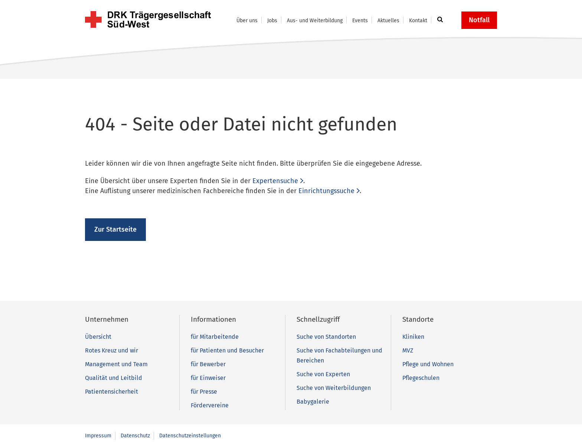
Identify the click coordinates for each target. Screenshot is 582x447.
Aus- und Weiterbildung (315, 20)
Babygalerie (313, 401)
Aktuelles (388, 20)
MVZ (407, 350)
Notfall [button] (479, 20)
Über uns (247, 20)
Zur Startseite (115, 229)
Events (360, 20)
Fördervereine (210, 405)
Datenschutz (135, 436)
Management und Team (116, 364)
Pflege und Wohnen (428, 364)
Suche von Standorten (326, 336)
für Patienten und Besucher (227, 350)
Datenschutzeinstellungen (190, 436)
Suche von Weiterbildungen (334, 387)
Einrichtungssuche (326, 191)
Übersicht (98, 336)
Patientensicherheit (111, 391)
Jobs (272, 20)
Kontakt (418, 20)
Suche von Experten (323, 374)
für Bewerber (208, 364)
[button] (439, 20)
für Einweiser (208, 377)
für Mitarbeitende (215, 336)
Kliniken (413, 336)
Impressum (98, 436)
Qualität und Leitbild (113, 377)
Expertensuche (275, 181)
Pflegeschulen (420, 377)
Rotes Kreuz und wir (111, 350)
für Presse (204, 391)
